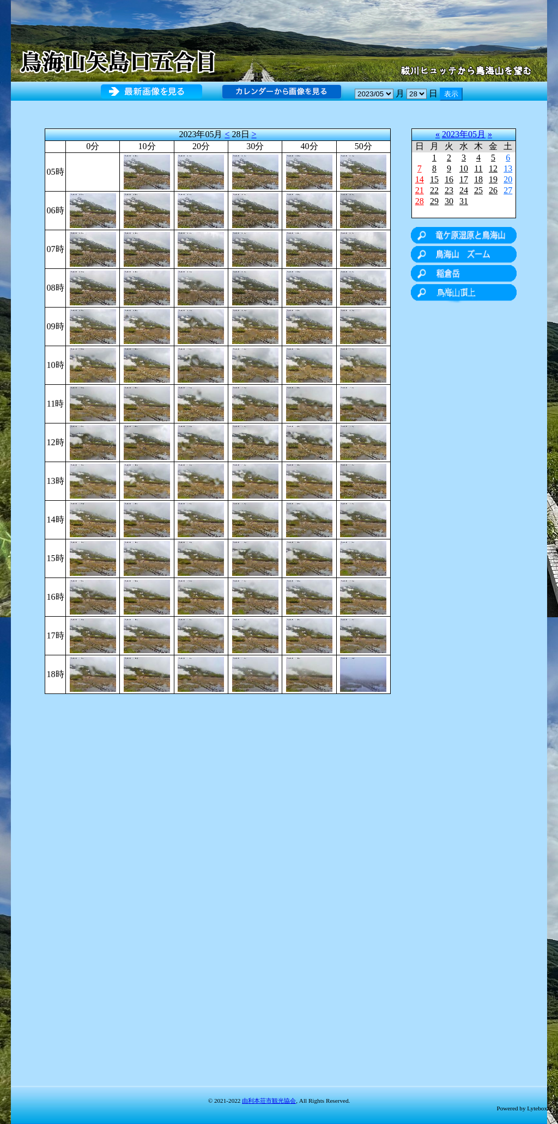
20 (508, 179)
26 (493, 190)
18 (478, 179)
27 (508, 190)
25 (478, 190)
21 (419, 190)
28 (419, 201)
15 (434, 179)
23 (449, 190)
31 (463, 201)
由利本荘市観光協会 (269, 1100)
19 (493, 179)
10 (463, 168)
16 (449, 179)
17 (463, 179)
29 (434, 201)
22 (434, 190)
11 (478, 168)
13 (508, 168)
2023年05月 (464, 134)
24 (463, 190)
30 (449, 201)
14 (419, 179)
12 (493, 168)
